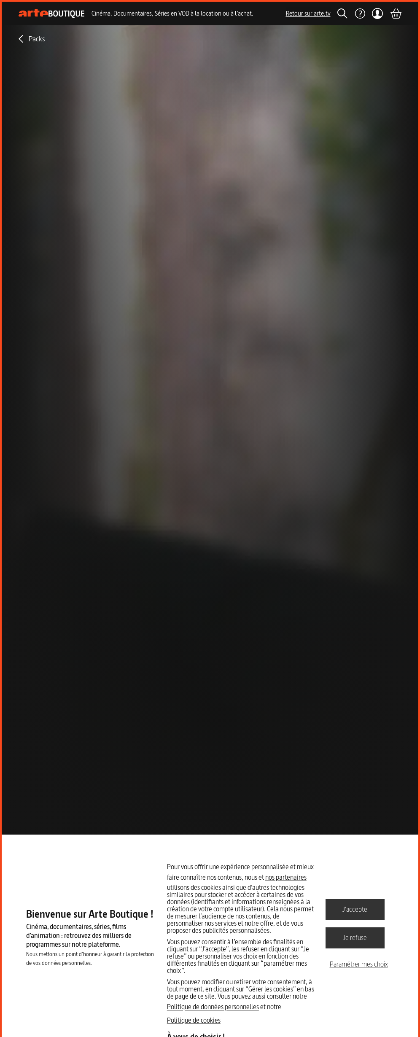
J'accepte (354, 909)
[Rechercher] (342, 13)
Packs (37, 38)
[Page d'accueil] (52, 13)
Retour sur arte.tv (308, 13)
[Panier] (395, 13)
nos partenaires (286, 877)
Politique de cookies (194, 1020)
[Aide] (359, 13)
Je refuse (355, 937)
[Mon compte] (377, 13)
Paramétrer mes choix (359, 964)
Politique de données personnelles (213, 1006)
